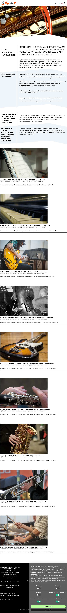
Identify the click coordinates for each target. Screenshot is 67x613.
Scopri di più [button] (48, 610)
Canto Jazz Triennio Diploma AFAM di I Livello (22, 181)
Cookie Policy (11, 593)
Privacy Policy (3, 593)
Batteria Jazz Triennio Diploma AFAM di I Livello (23, 549)
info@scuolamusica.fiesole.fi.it (10, 574)
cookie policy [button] (34, 574)
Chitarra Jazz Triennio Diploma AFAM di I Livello (23, 273)
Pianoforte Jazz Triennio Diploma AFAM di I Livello (25, 227)
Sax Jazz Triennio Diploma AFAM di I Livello (21, 457)
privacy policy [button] (62, 567)
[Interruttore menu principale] (55, 4)
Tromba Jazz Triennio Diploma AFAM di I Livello (23, 503)
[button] (64, 4)
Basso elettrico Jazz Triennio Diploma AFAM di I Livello (27, 365)
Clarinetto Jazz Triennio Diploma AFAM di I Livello (25, 411)
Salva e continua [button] (48, 606)
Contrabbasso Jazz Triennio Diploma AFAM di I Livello (26, 319)
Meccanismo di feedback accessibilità (9, 595)
